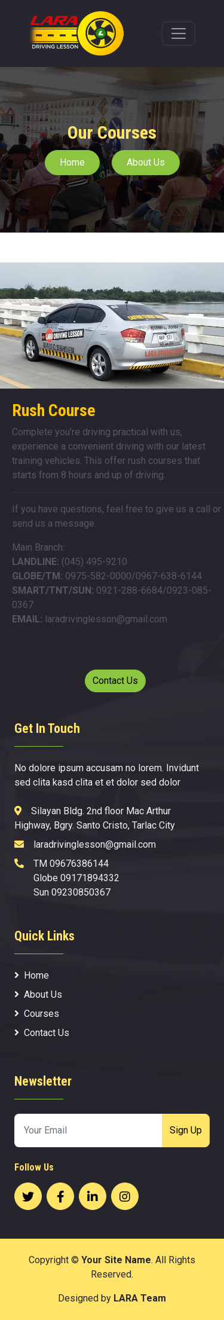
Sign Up (186, 1130)
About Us (146, 162)
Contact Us (115, 680)
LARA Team (139, 1298)
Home (72, 162)
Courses (36, 1013)
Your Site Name (116, 1260)
